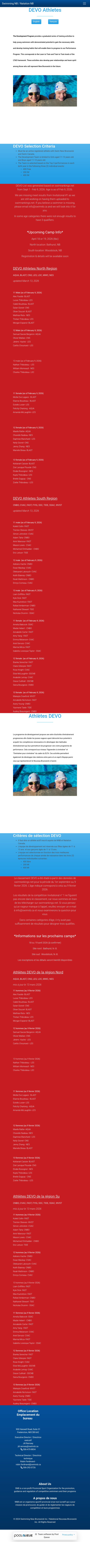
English (36, 21)
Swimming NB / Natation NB (18, 3)
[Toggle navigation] (84, 3)
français (53, 21)
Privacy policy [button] (67, 1535)
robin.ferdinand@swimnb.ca (28, 1464)
